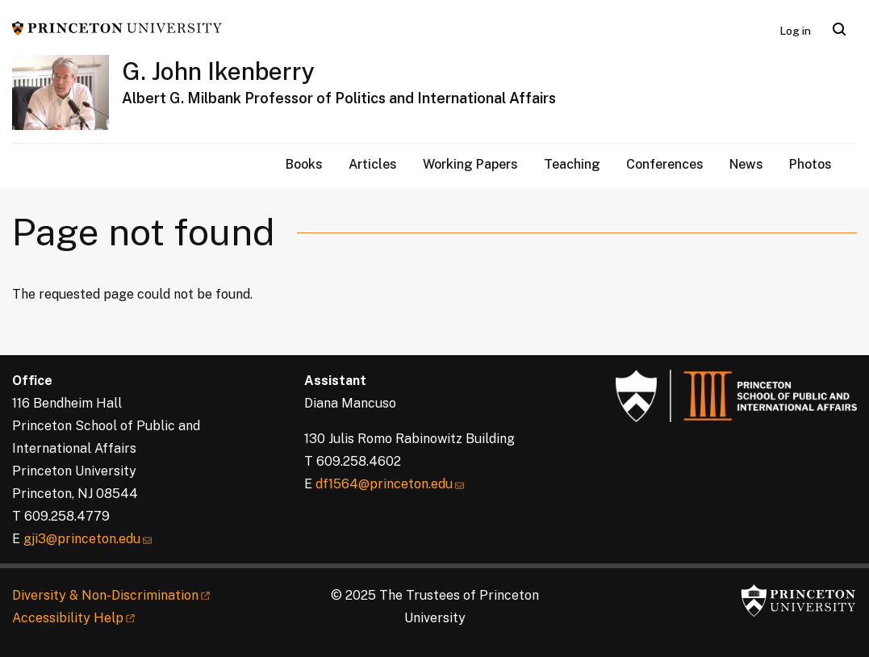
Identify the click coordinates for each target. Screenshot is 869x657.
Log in (795, 30)
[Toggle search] (839, 29)
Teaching (572, 164)
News (746, 164)
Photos (810, 164)
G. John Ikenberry (218, 71)
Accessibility (74, 618)
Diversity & (112, 595)
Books (304, 164)
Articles (373, 164)
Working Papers (470, 164)
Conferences (665, 164)
